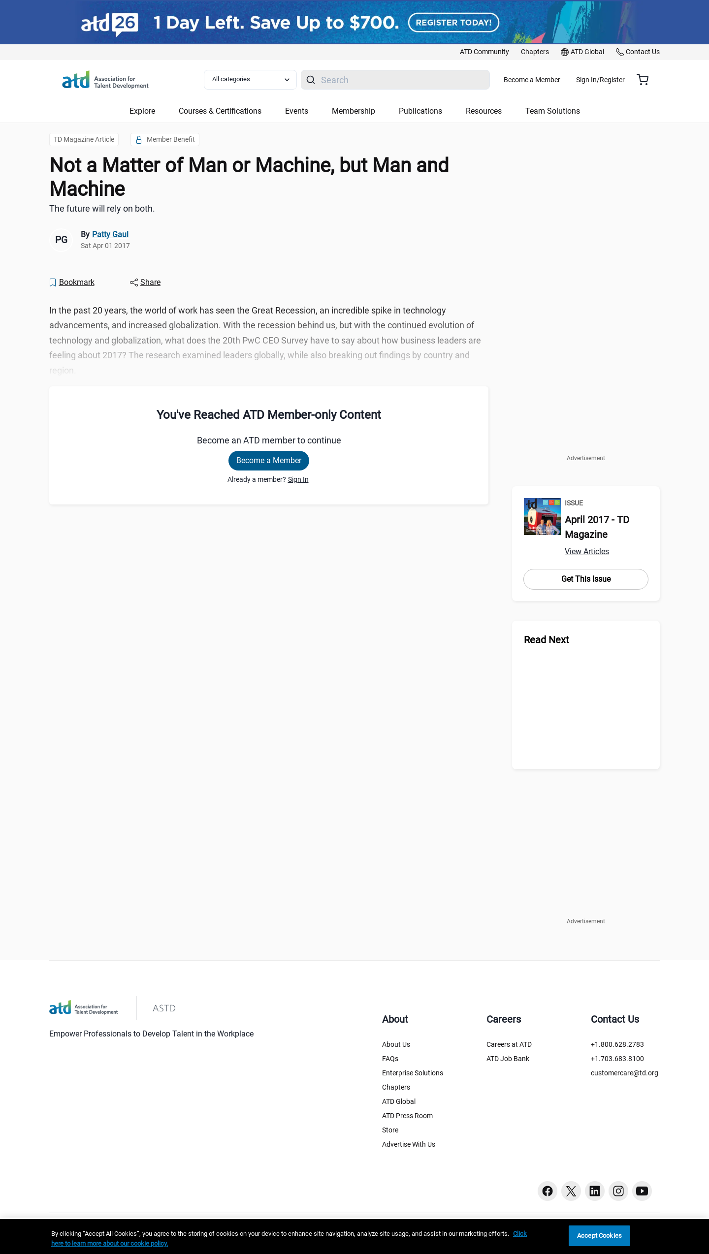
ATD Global (399, 1101)
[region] (354, 1236)
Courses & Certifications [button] (220, 111)
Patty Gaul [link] (110, 234)
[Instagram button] (618, 1191)
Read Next (546, 640)
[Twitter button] (571, 1191)
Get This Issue (586, 579)
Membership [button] (353, 111)
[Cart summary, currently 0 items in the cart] (646, 80)
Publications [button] (420, 111)
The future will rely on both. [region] (102, 208)
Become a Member (561, 80)
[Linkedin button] (595, 1191)
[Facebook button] (547, 1191)
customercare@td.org (624, 1073)
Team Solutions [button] (552, 111)
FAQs (390, 1059)
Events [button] (296, 111)
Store (390, 1130)
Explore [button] (142, 111)
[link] (484, 52)
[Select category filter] (255, 80)
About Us (396, 1044)
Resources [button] (484, 111)
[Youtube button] (642, 1191)
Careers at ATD (509, 1044)
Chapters (396, 1087)
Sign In (298, 479)
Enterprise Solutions (412, 1073)
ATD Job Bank (507, 1059)
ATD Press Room (407, 1116)
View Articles (587, 551)
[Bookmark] (71, 282)
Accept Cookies (599, 1235)
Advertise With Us (408, 1144)
